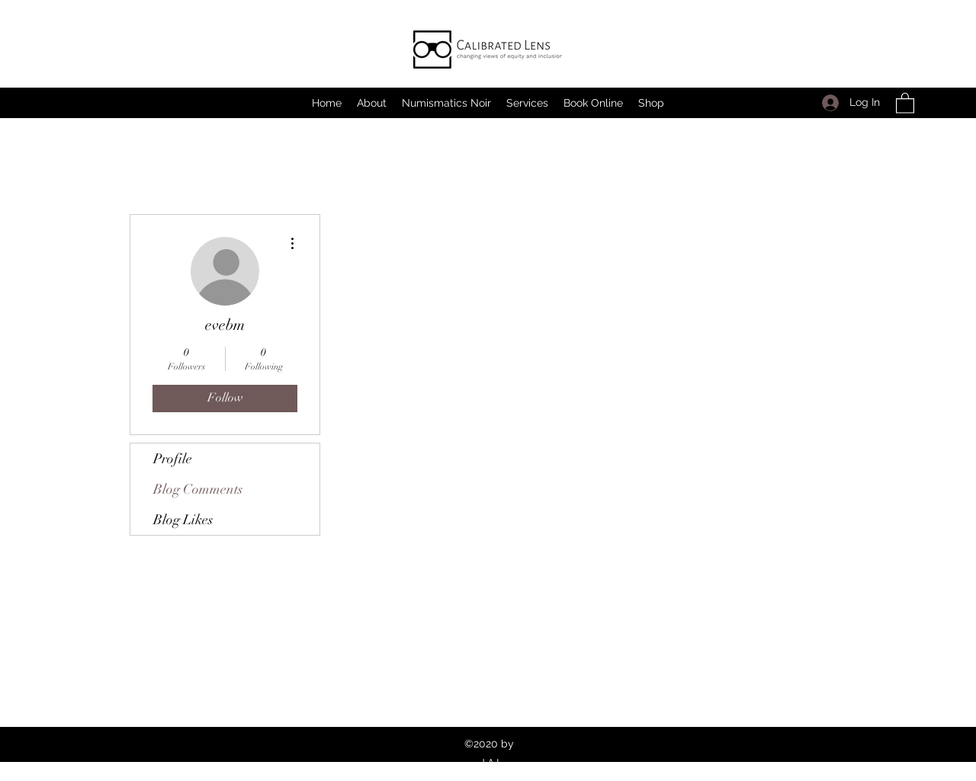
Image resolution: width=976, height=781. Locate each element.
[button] (905, 102)
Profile (172, 458)
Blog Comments (197, 489)
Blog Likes (183, 519)
